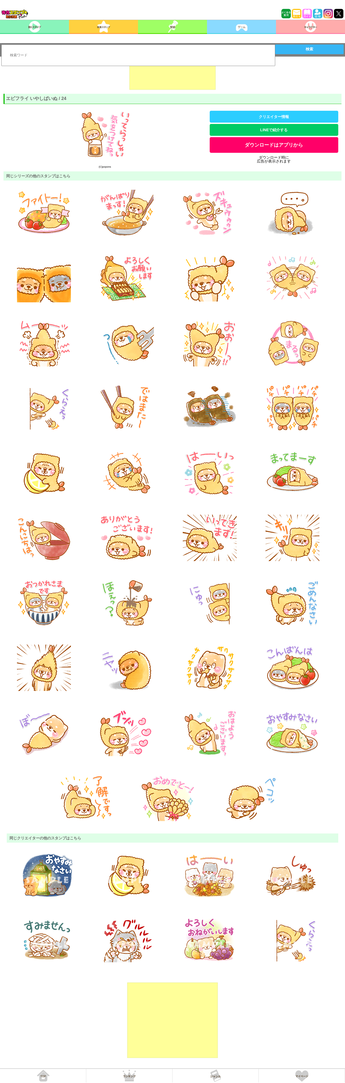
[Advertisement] (172, 76)
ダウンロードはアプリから (274, 145)
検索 (309, 49)
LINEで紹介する (274, 130)
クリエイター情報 (274, 117)
